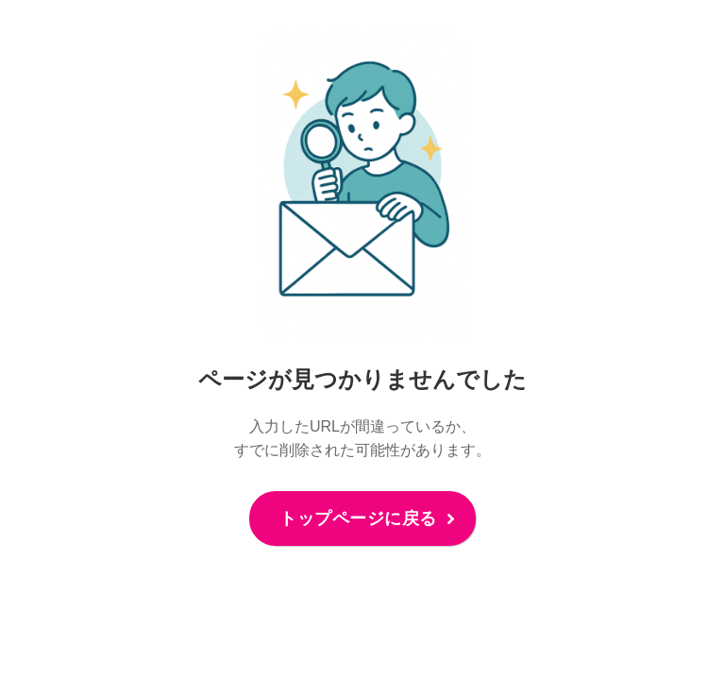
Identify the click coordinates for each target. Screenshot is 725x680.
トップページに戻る (358, 518)
